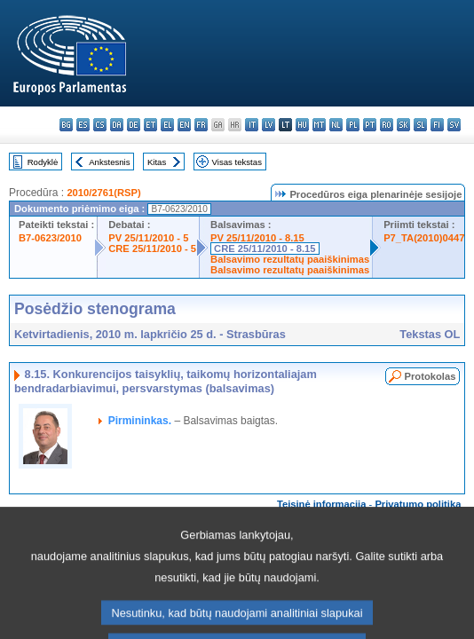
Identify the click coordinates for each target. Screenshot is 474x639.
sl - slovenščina (420, 124)
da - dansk (116, 124)
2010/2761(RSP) (103, 192)
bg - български (66, 124)
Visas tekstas (237, 162)
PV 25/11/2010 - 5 (148, 238)
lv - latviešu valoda (268, 124)
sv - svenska (454, 124)
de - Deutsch (133, 124)
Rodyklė (43, 162)
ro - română (386, 124)
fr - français (201, 124)
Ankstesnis (109, 162)
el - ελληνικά (167, 124)
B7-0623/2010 (50, 238)
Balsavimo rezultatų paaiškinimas (289, 259)
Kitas (156, 162)
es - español (83, 124)
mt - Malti (319, 124)
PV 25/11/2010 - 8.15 (257, 238)
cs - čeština (100, 124)
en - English (184, 124)
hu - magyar (302, 124)
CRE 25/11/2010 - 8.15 (264, 248)
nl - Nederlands (336, 124)
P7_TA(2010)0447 (423, 238)
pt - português (369, 124)
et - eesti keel (150, 124)
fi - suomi (437, 124)
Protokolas (430, 376)
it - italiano (251, 124)
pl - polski (352, 124)
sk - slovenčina (403, 124)
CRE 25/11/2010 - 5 (152, 248)
